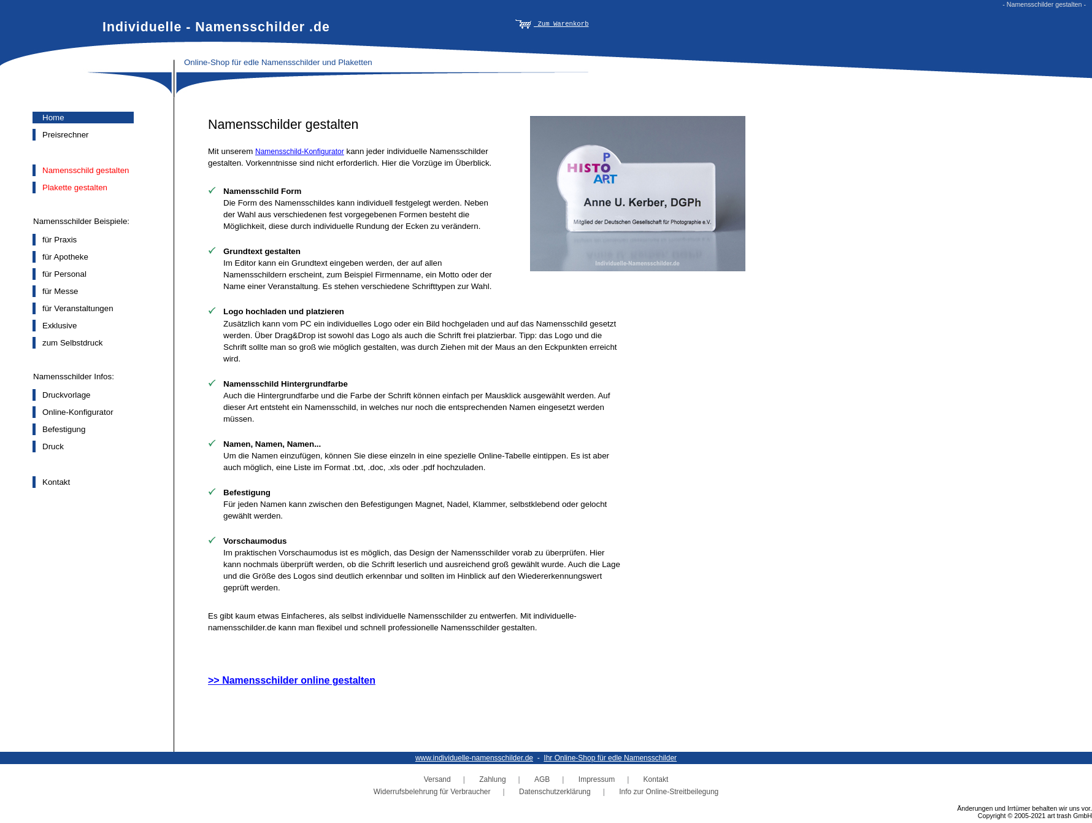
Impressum (597, 779)
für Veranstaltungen (77, 308)
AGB (542, 779)
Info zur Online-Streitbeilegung (668, 791)
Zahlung (492, 779)
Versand (437, 779)
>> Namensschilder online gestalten (291, 680)
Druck (53, 446)
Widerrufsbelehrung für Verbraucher (432, 791)
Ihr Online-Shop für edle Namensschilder (610, 758)
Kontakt (56, 482)
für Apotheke (65, 256)
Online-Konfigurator (77, 412)
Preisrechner (65, 134)
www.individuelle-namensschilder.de (474, 758)
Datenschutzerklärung (555, 791)
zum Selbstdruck (72, 342)
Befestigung (63, 429)
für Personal (64, 274)
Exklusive (59, 325)
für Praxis (59, 239)
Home (53, 117)
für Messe (60, 291)
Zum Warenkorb (552, 24)
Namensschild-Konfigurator (299, 151)
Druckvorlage (66, 395)
